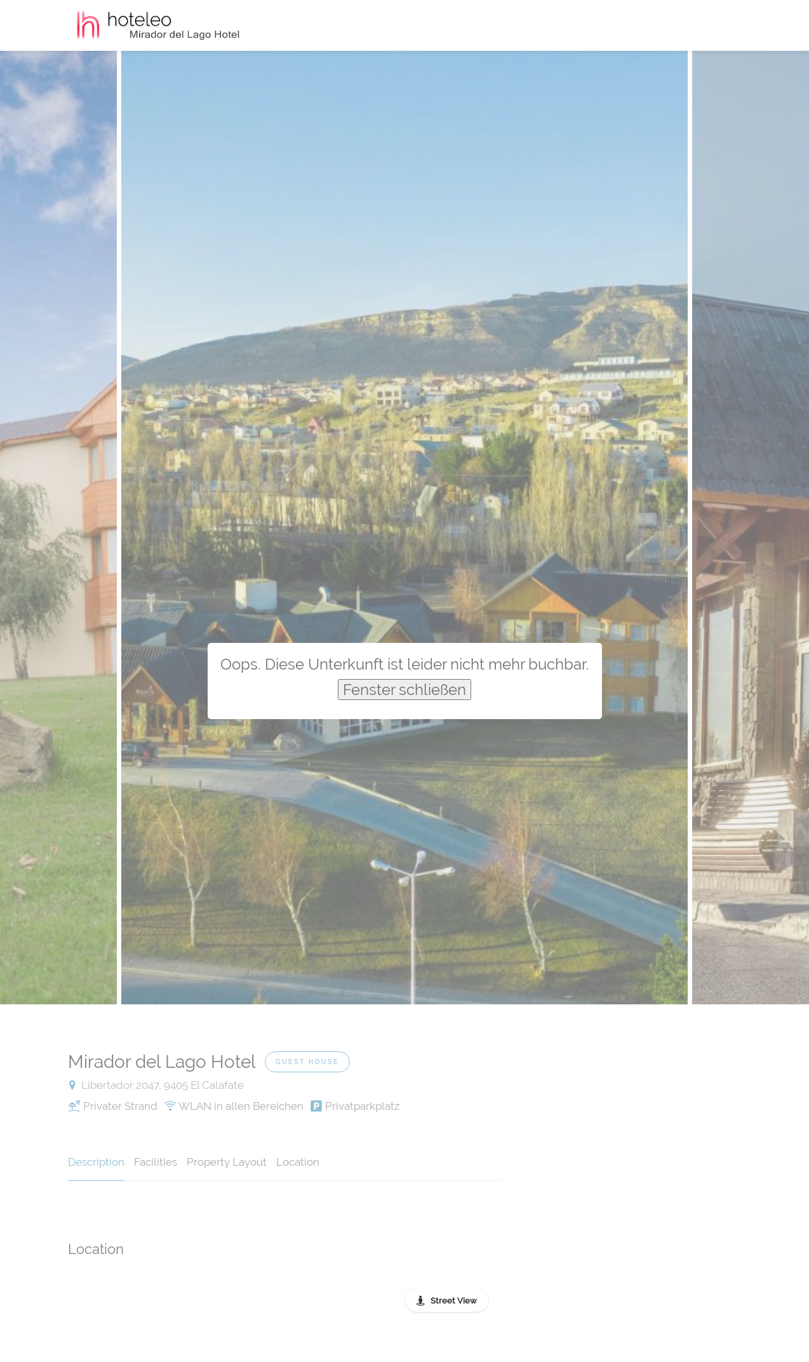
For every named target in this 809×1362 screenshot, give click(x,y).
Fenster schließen (404, 689)
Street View (454, 1300)
